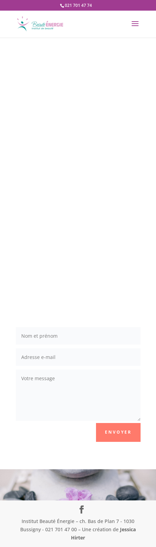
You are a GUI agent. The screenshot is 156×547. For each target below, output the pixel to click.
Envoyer (118, 432)
